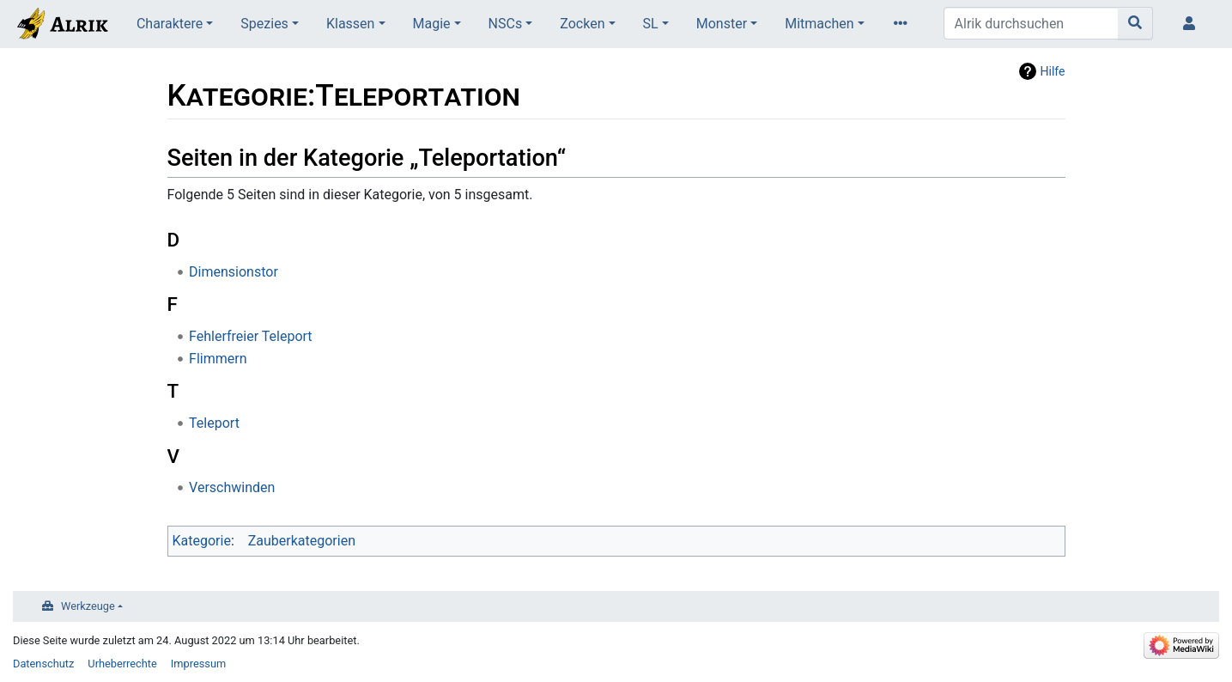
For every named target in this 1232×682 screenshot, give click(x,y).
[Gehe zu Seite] (1135, 23)
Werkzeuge (88, 606)
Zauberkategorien (301, 541)
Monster (721, 23)
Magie (432, 23)
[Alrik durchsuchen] (1031, 23)
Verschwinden (232, 487)
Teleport (214, 423)
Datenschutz (43, 663)
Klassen (350, 23)
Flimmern (217, 358)
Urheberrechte (122, 663)
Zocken (582, 23)
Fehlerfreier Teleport (250, 336)
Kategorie (202, 541)
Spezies (264, 23)
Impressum (198, 663)
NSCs (506, 23)
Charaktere (170, 23)
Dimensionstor (233, 272)
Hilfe (1053, 71)
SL (650, 23)
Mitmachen (819, 23)
